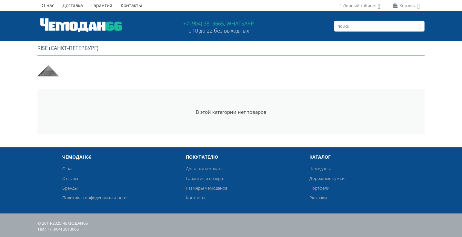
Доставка (73, 5)
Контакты (131, 5)
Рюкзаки (318, 198)
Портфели (319, 188)
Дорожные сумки (327, 178)
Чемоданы (320, 169)
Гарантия (101, 5)
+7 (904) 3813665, (204, 23)
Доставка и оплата (204, 169)
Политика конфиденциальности (94, 198)
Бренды (70, 188)
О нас (48, 5)
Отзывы (70, 178)
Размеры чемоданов (206, 188)
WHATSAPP (240, 23)
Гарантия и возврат (205, 178)
